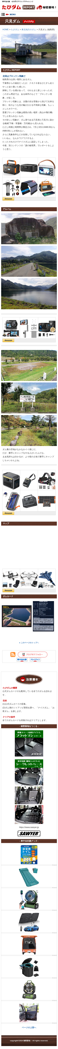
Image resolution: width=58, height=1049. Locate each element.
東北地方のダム (29, 29)
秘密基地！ (29, 7)
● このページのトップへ (29, 643)
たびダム (15, 29)
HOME (5, 29)
